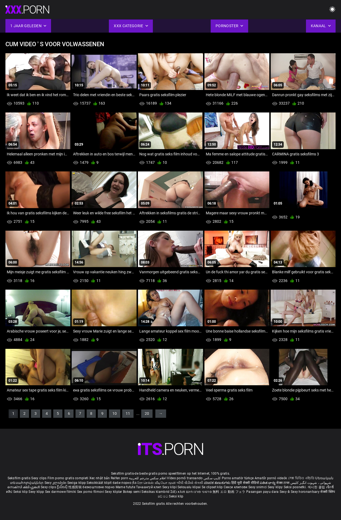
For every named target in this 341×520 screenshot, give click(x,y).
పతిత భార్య (268, 483)
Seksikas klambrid (155, 492)
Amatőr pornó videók (271, 478)
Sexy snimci (258, 487)
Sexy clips (39, 478)
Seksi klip (21, 492)
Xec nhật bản (99, 478)
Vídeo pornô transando (185, 478)
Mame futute (125, 487)
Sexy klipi (170, 487)
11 (128, 413)
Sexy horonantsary (305, 492)
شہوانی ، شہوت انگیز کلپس (311, 483)
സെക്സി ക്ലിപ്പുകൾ (24, 487)
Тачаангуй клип (149, 487)
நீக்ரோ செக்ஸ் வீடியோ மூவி (154, 483)
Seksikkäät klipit (99, 483)
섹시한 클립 (317, 487)
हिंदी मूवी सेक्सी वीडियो (245, 483)
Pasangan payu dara (263, 492)
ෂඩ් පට (163, 496)
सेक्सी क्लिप (327, 492)
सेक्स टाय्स (283, 483)
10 (114, 413)
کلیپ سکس (212, 478)
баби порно (122, 483)
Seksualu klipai (190, 487)
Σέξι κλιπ (178, 492)
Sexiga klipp (77, 483)
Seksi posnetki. (296, 487)
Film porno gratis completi (68, 478)
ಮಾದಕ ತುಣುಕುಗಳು (217, 483)
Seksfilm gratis (19, 478)
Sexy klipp (37, 492)
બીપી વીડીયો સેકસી (190, 483)
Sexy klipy (276, 487)
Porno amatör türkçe (238, 478)
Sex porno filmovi (90, 492)
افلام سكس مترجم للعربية (147, 478)
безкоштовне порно (99, 487)
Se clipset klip (213, 487)
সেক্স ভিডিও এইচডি (301, 478)
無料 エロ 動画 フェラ (229, 492)
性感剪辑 (75, 487)
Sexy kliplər (114, 492)
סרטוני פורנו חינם (199, 492)
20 (147, 413)
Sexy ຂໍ (285, 492)
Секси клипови (236, 487)
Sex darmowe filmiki (60, 492)
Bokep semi (132, 492)
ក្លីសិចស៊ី (62, 487)
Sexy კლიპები (56, 483)
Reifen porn (119, 478)
